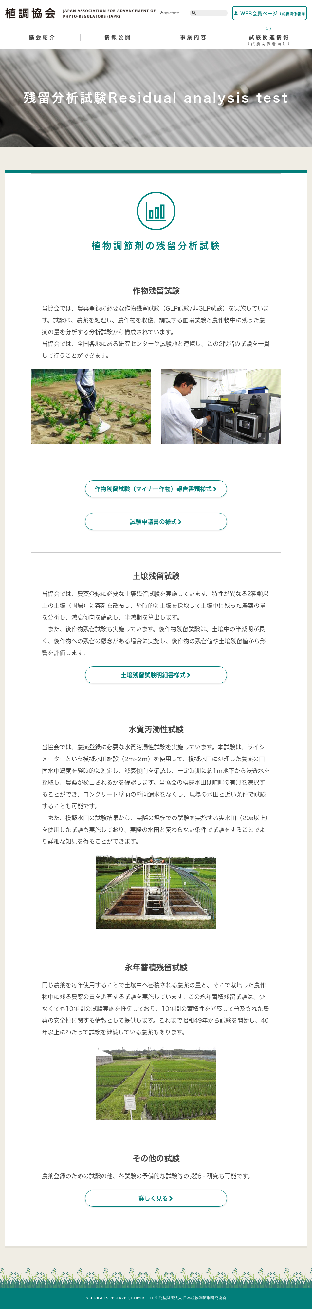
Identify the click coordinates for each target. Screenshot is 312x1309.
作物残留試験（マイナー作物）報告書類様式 (156, 488)
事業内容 (194, 37)
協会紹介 (42, 37)
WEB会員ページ (269, 15)
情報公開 (118, 37)
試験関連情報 (269, 41)
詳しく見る (156, 1198)
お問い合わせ (169, 13)
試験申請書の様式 (156, 521)
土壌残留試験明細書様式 (156, 675)
